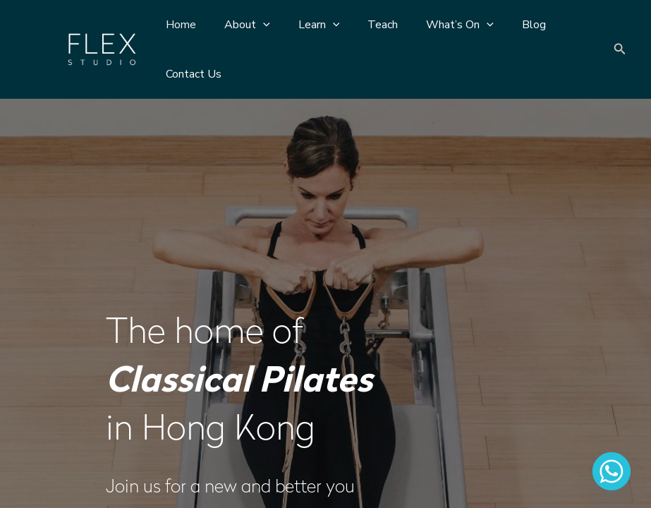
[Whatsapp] (611, 471)
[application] (255, 24)
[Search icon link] (620, 49)
